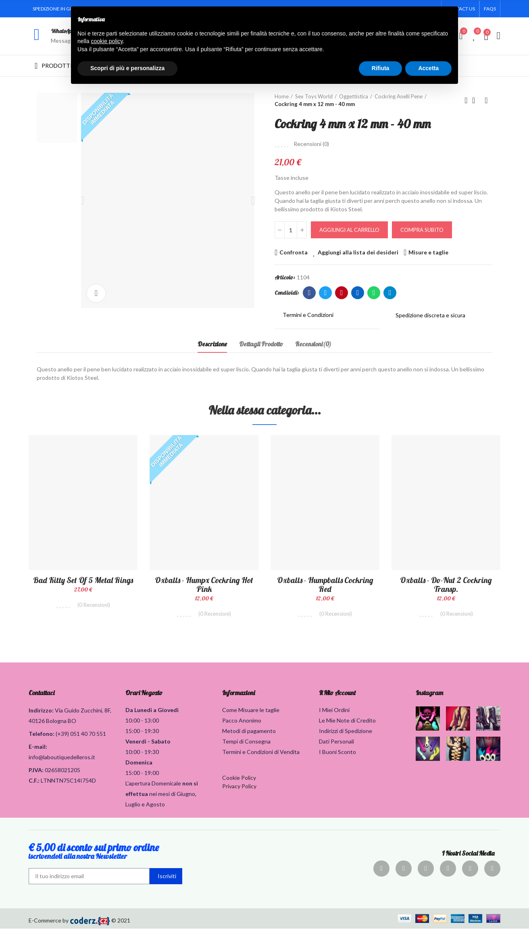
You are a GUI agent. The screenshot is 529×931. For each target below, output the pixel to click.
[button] (489, 8)
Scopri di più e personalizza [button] (127, 68)
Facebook (309, 292)
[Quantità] (291, 229)
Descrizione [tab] (212, 344)
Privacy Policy (239, 788)
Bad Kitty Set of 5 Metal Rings (83, 580)
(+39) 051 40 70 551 (81, 736)
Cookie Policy (239, 780)
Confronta (293, 252)
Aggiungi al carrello (349, 230)
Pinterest (341, 292)
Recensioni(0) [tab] (313, 344)
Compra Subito (422, 230)
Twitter (325, 292)
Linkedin (357, 292)
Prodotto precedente (466, 100)
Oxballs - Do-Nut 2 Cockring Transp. (446, 584)
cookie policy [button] (107, 41)
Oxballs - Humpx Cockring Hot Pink (204, 584)
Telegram (390, 292)
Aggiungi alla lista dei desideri (358, 252)
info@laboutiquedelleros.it (62, 759)
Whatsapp (374, 292)
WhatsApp (62, 31)
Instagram (429, 695)
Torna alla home (476, 100)
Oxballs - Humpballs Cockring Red (325, 584)
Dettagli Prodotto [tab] (261, 344)
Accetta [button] (428, 68)
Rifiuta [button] (380, 68)
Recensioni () (311, 144)
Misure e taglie (428, 252)
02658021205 (62, 772)
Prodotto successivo (486, 100)
